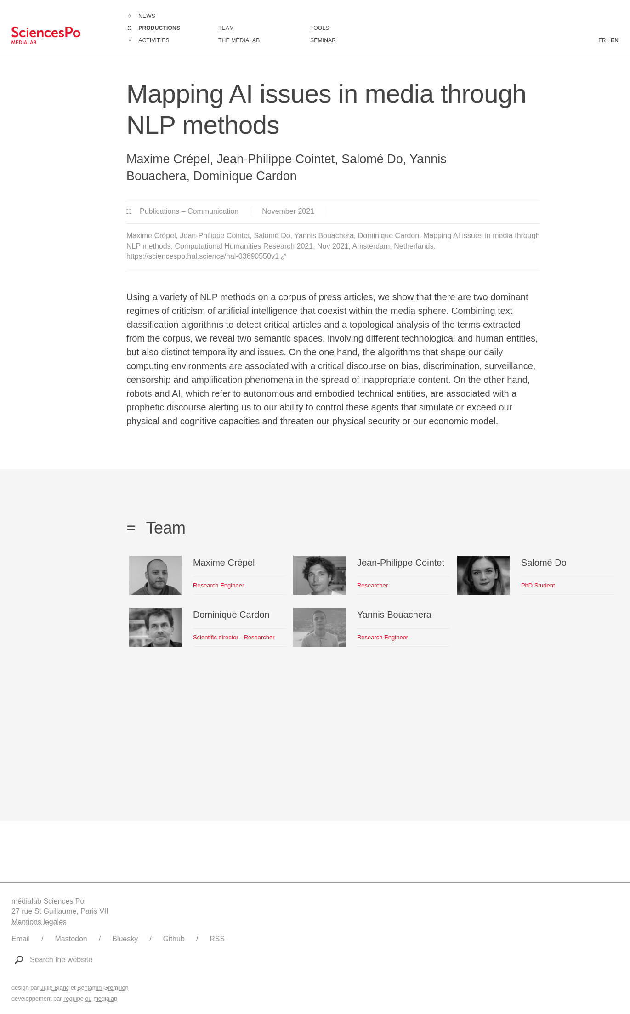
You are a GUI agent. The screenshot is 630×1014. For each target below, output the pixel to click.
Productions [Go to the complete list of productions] (159, 28)
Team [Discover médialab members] (226, 28)
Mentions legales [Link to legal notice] (39, 922)
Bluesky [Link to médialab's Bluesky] (125, 939)
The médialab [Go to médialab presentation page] (239, 40)
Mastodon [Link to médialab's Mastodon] (71, 939)
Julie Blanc (54, 987)
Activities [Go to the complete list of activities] (153, 40)
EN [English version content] (615, 40)
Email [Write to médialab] (20, 939)
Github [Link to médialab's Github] (174, 939)
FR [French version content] (602, 40)
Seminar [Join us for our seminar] (323, 40)
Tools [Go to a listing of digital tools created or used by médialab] (319, 28)
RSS (217, 939)
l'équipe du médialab (90, 998)
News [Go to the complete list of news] (146, 16)
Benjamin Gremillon (103, 987)
